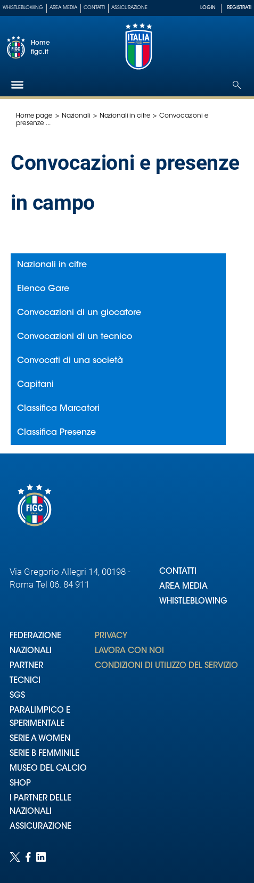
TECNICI (25, 681)
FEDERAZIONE (35, 636)
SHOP (20, 784)
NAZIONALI (31, 651)
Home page (34, 116)
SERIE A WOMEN (40, 739)
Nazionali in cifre (125, 116)
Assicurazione (129, 7)
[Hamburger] (17, 85)
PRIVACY (111, 636)
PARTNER (26, 666)
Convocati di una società (70, 361)
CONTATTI (177, 572)
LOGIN (208, 7)
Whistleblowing (23, 7)
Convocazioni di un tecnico (74, 337)
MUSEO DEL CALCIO (48, 769)
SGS (17, 696)
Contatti (94, 7)
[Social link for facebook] (28, 857)
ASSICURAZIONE (40, 827)
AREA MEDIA (183, 587)
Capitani (35, 385)
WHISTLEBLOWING (193, 602)
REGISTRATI (239, 7)
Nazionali (76, 116)
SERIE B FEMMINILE (44, 754)
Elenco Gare (43, 289)
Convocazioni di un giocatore (79, 313)
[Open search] (237, 85)
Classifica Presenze (56, 432)
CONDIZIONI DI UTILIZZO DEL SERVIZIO (166, 666)
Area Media (63, 7)
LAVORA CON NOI (129, 651)
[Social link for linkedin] (41, 857)
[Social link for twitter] (15, 857)
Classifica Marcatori (58, 409)
